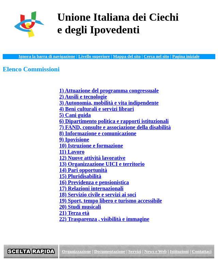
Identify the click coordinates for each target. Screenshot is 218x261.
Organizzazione (76, 251)
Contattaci (202, 251)
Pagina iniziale (186, 56)
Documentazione (109, 251)
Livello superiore (94, 56)
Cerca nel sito (156, 56)
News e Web (155, 251)
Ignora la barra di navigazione (46, 56)
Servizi (134, 251)
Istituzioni (179, 251)
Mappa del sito (127, 56)
